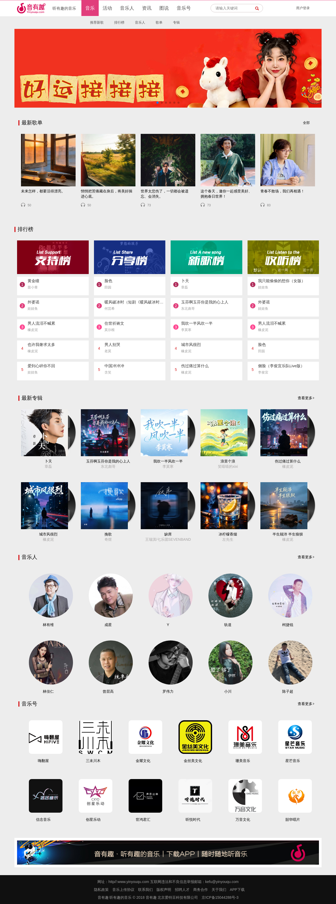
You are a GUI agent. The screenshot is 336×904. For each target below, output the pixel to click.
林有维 (48, 625)
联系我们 (145, 889)
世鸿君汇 (143, 819)
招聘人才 (182, 889)
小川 (228, 691)
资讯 (146, 8)
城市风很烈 (48, 534)
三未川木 (93, 761)
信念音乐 (43, 819)
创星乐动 (93, 819)
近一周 (283, 270)
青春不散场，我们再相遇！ (282, 191)
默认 (257, 270)
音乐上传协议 (123, 889)
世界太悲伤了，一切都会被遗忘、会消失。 (164, 193)
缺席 (168, 534)
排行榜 (119, 22)
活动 (107, 8)
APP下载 (237, 889)
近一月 (308, 270)
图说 (164, 8)
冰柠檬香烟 (228, 534)
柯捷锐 (287, 625)
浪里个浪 (227, 461)
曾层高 (108, 691)
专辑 (176, 22)
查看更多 (305, 398)
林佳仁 (48, 691)
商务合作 (200, 889)
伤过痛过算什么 (288, 461)
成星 (108, 625)
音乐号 (184, 8)
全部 (306, 123)
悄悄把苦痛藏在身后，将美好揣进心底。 (106, 193)
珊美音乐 (242, 761)
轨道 (228, 625)
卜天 (48, 461)
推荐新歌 (97, 22)
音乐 (90, 8)
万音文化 (242, 819)
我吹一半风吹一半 (168, 461)
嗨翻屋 (43, 761)
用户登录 (303, 8)
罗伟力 (168, 691)
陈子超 (287, 691)
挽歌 (108, 534)
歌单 (159, 22)
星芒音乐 (292, 761)
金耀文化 (143, 761)
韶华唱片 (292, 819)
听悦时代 (193, 819)
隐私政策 (101, 889)
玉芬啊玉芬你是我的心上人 (108, 461)
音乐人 (127, 8)
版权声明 (163, 889)
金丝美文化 (193, 761)
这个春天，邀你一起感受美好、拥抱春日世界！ (226, 193)
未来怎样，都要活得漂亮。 (43, 191)
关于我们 (219, 889)
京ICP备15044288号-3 (220, 897)
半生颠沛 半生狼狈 (287, 534)
